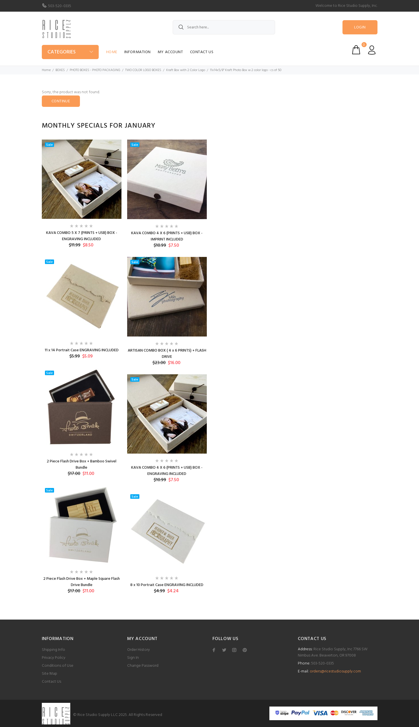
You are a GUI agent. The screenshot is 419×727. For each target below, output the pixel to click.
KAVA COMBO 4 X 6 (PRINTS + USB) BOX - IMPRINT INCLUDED (167, 236)
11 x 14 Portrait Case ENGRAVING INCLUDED (82, 350)
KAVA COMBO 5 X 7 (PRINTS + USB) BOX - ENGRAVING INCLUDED (81, 236)
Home (111, 52)
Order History (138, 650)
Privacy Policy (53, 658)
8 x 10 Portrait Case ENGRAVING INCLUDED (166, 585)
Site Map (49, 673)
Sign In (133, 658)
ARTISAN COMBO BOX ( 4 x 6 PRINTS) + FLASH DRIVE (167, 353)
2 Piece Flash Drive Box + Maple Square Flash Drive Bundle (81, 582)
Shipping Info (53, 650)
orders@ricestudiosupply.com (335, 671)
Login (360, 27)
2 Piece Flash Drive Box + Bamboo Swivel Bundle (81, 464)
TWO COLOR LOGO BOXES (143, 70)
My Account (170, 52)
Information (137, 52)
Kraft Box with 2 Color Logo (185, 70)
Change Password (142, 665)
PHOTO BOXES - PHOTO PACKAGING (95, 70)
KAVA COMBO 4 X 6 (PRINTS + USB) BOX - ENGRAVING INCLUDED (167, 470)
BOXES (60, 70)
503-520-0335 (59, 6)
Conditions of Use (57, 665)
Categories (62, 52)
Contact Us (202, 52)
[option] (81, 371)
